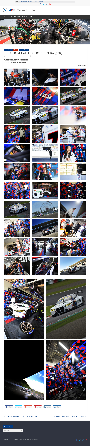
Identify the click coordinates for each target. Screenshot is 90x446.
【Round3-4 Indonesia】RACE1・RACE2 (31, 1)
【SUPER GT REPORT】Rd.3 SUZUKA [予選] (21, 416)
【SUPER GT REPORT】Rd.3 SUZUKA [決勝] (69, 416)
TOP (5, 17)
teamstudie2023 (24, 50)
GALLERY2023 (8, 50)
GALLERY (17, 17)
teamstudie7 (17, 56)
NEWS (10, 17)
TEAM (31, 17)
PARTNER (25, 17)
